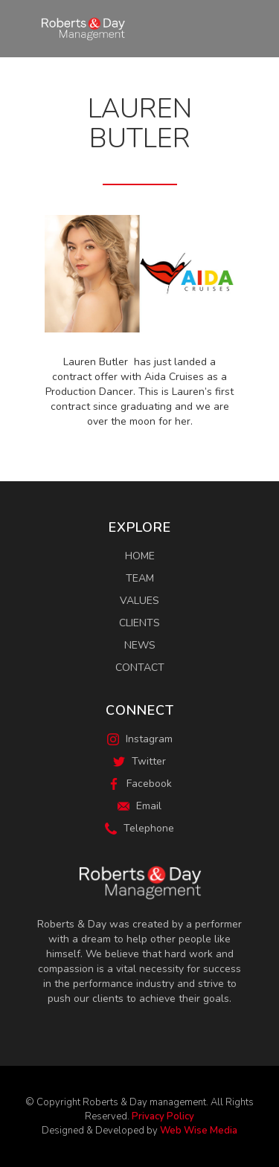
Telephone (139, 828)
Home (140, 556)
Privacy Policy (163, 1116)
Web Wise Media (198, 1130)
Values (139, 601)
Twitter (139, 761)
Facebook (140, 784)
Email (139, 806)
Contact (139, 667)
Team (140, 578)
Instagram (140, 739)
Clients (139, 623)
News (139, 645)
